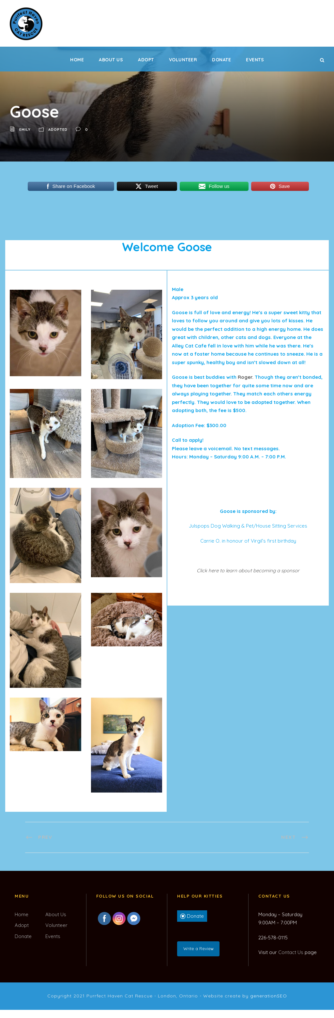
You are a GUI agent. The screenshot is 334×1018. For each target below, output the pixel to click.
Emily (25, 129)
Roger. (245, 377)
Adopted (58, 129)
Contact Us (290, 952)
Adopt (146, 60)
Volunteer (183, 60)
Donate (221, 60)
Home (77, 60)
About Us (111, 60)
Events (255, 60)
